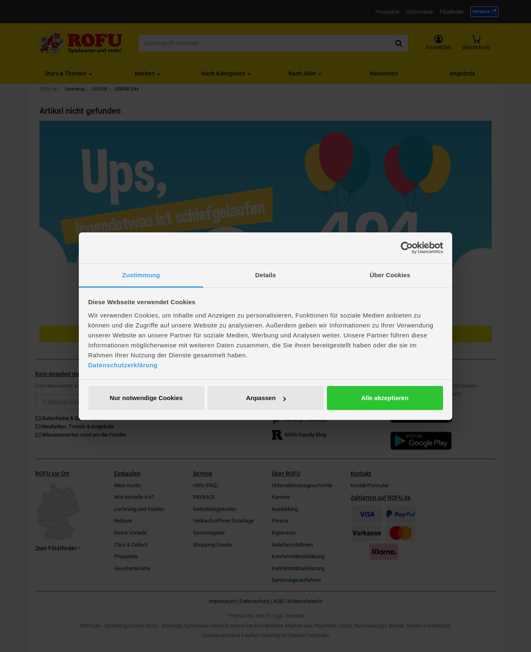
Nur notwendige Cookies (146, 397)
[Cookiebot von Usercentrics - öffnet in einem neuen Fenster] (406, 248)
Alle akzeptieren (384, 397)
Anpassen (266, 397)
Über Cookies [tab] (390, 274)
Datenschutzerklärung (123, 365)
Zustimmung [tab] (141, 274)
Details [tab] (265, 274)
